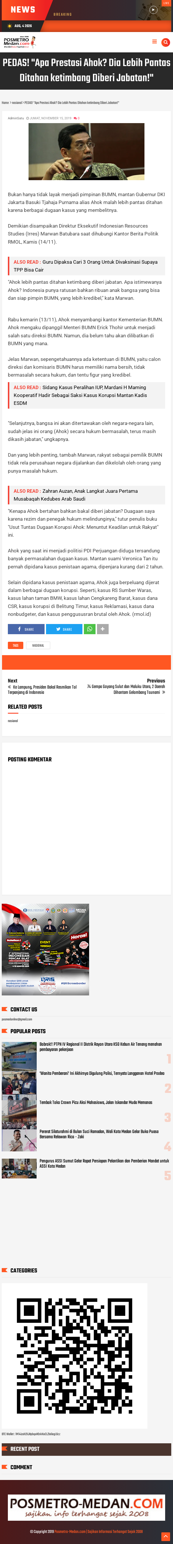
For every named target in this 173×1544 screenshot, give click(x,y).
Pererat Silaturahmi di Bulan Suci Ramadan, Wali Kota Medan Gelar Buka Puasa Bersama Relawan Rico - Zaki (99, 1134)
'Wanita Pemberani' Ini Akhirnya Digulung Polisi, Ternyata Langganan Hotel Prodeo (102, 1073)
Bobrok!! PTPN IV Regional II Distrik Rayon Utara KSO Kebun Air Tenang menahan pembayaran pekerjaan (101, 1047)
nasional (38, 646)
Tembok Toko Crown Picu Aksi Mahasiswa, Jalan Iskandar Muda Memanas (96, 1103)
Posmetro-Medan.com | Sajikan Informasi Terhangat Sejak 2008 (98, 1532)
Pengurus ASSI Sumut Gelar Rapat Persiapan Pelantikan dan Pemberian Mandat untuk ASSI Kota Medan (104, 1163)
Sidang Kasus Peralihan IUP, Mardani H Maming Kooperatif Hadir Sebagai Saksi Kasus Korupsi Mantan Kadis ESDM (80, 395)
